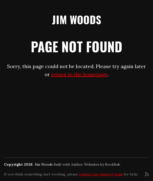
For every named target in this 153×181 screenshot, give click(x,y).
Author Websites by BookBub (95, 164)
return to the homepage (79, 74)
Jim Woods (76, 19)
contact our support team (101, 174)
